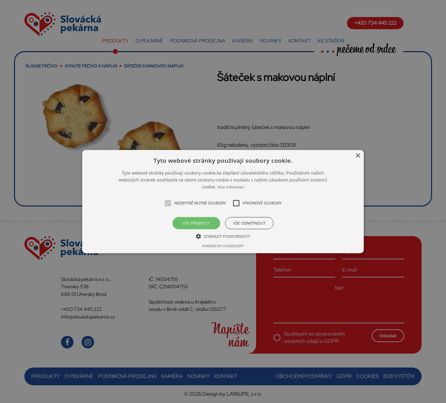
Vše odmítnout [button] (249, 223)
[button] (223, 201)
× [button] (357, 156)
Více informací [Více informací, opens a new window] (230, 187)
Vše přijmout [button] (196, 223)
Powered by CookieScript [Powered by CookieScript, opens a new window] (223, 246)
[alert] (223, 201)
